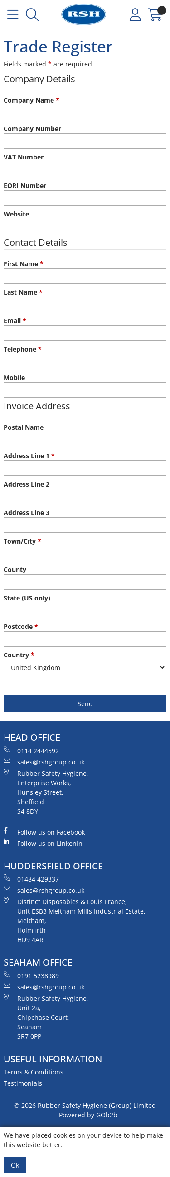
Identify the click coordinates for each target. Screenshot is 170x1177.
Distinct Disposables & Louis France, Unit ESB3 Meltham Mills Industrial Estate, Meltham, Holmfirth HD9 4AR (75, 920)
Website (16, 214)
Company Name (31, 100)
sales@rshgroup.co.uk (44, 761)
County (15, 569)
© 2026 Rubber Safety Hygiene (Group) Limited (85, 1105)
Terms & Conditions (33, 1072)
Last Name (23, 292)
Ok (15, 1165)
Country (19, 655)
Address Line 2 (26, 484)
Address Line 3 (26, 512)
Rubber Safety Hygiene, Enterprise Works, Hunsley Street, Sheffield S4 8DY (46, 792)
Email (15, 320)
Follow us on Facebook (44, 831)
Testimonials (23, 1083)
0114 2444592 (31, 750)
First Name (24, 263)
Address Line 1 (29, 455)
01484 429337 (31, 878)
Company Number (32, 128)
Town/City (22, 541)
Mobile (14, 377)
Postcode (21, 626)
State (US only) (27, 598)
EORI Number (25, 185)
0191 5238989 (31, 975)
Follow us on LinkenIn (43, 843)
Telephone (23, 349)
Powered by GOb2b (88, 1115)
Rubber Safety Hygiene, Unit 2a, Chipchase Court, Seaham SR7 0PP (46, 1017)
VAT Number (24, 157)
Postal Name (24, 427)
